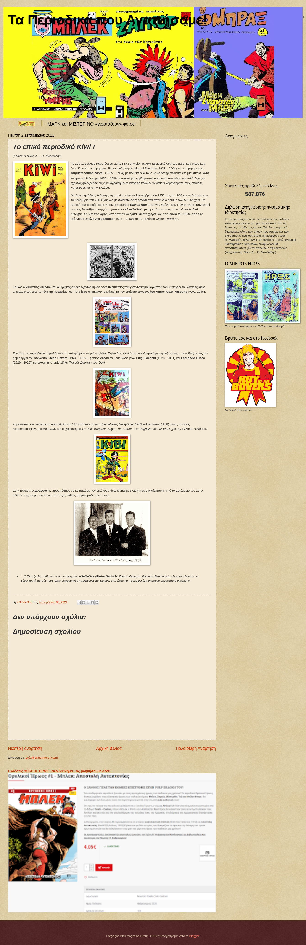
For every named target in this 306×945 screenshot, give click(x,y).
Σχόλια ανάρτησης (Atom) (42, 757)
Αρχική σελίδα (109, 748)
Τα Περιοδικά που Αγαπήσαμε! (107, 19)
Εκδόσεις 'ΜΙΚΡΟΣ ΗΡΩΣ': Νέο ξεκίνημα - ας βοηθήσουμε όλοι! (59, 771)
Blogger (194, 936)
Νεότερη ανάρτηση (25, 748)
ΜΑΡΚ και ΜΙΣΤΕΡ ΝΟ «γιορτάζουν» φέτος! (91, 123)
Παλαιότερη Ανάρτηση (196, 748)
